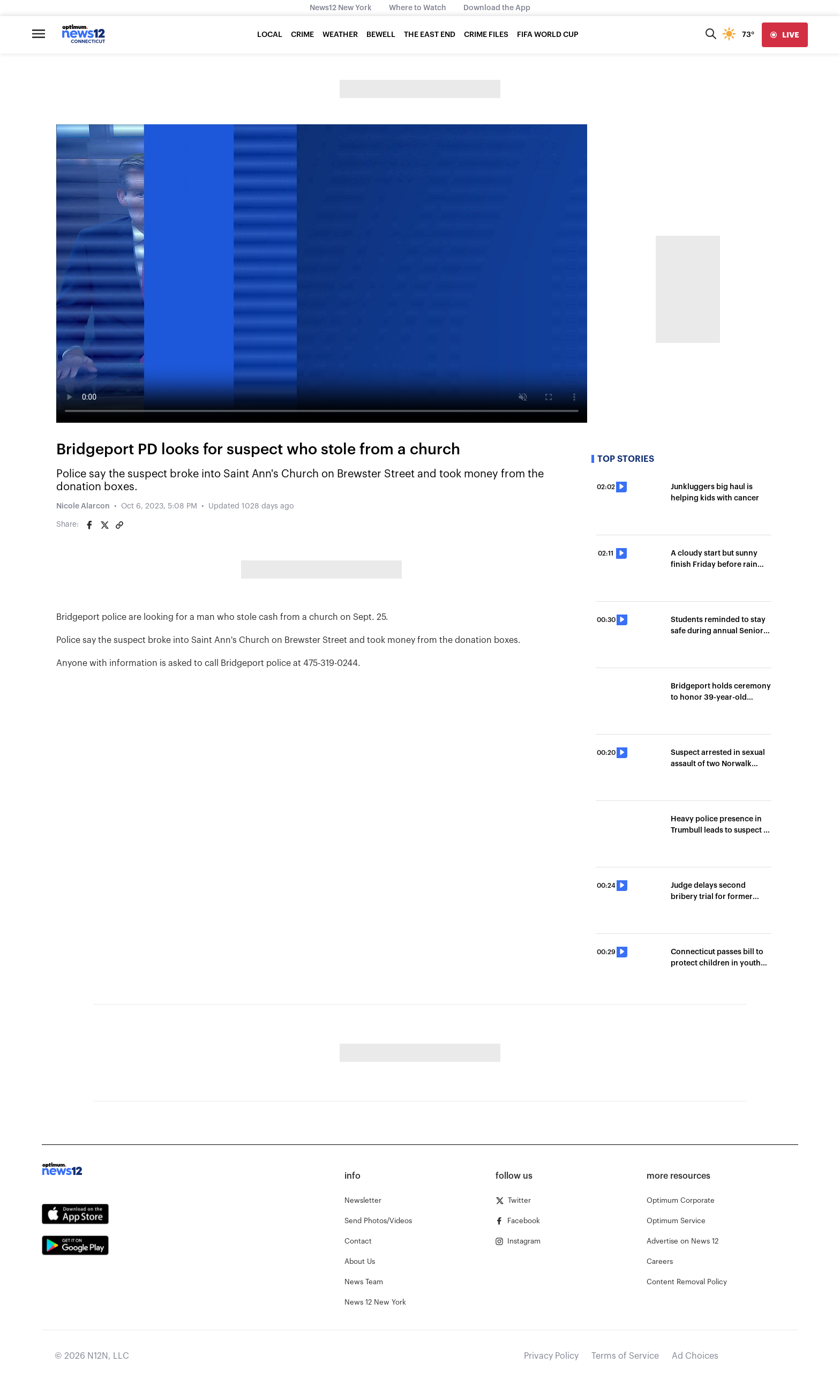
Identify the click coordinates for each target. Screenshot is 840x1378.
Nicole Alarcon (83, 506)
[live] (785, 35)
